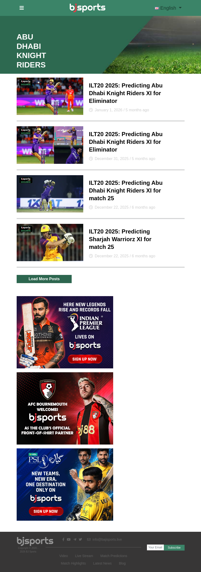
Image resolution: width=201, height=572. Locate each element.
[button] (22, 8)
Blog (122, 563)
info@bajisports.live (104, 539)
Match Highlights (73, 563)
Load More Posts (44, 279)
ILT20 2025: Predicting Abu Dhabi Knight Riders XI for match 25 (126, 190)
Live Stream (84, 556)
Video (63, 556)
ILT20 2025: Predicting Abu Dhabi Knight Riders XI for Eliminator (126, 93)
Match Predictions (113, 556)
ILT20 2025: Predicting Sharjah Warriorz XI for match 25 (120, 239)
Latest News (102, 563)
